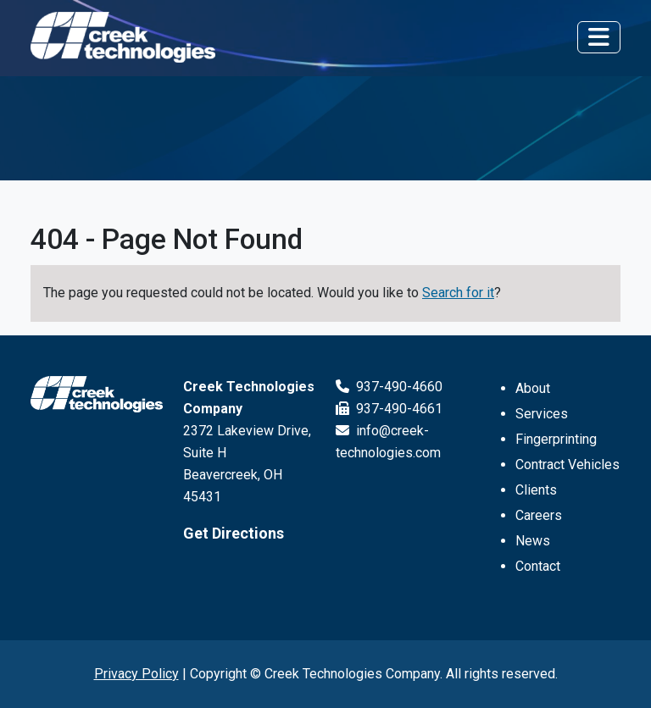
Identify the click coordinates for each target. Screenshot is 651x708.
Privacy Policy (136, 674)
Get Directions (233, 533)
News (532, 541)
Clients (536, 490)
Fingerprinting (556, 439)
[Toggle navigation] (598, 37)
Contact (537, 566)
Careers (538, 515)
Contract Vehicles (567, 464)
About (532, 388)
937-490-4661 (389, 409)
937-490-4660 (389, 387)
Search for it (458, 293)
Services (541, 414)
